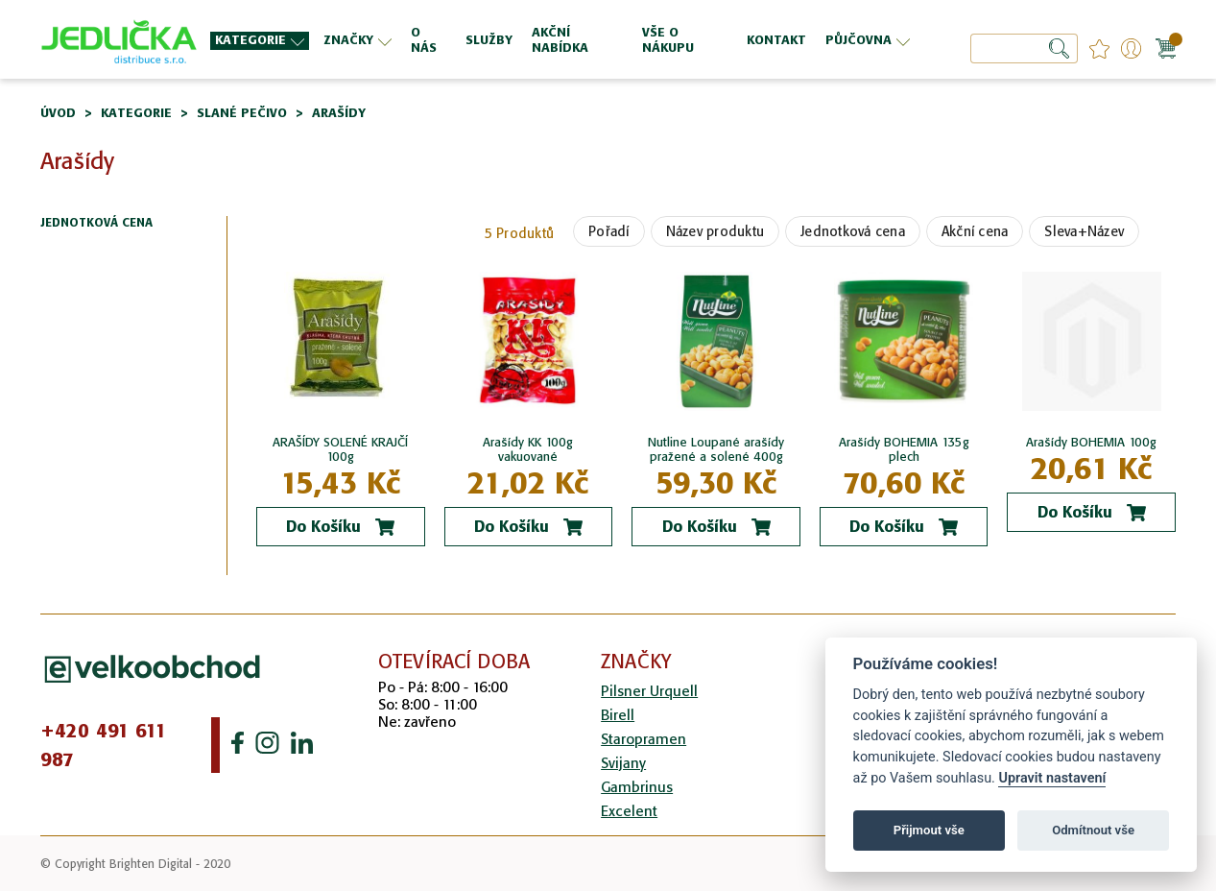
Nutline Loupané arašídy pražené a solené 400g (716, 449)
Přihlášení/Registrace (1131, 48)
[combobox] (1024, 48)
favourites (1099, 48)
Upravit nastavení (1052, 778)
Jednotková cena (852, 231)
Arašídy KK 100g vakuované (528, 449)
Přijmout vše (929, 830)
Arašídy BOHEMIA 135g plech (904, 449)
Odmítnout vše (1093, 830)
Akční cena (975, 231)
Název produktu (715, 231)
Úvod (58, 113)
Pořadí (609, 231)
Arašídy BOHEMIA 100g (1091, 442)
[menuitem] (259, 41)
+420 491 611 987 (103, 745)
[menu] (562, 40)
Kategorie (136, 113)
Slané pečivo (242, 113)
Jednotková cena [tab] (96, 223)
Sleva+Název (1084, 231)
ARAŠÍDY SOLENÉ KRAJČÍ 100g (340, 449)
